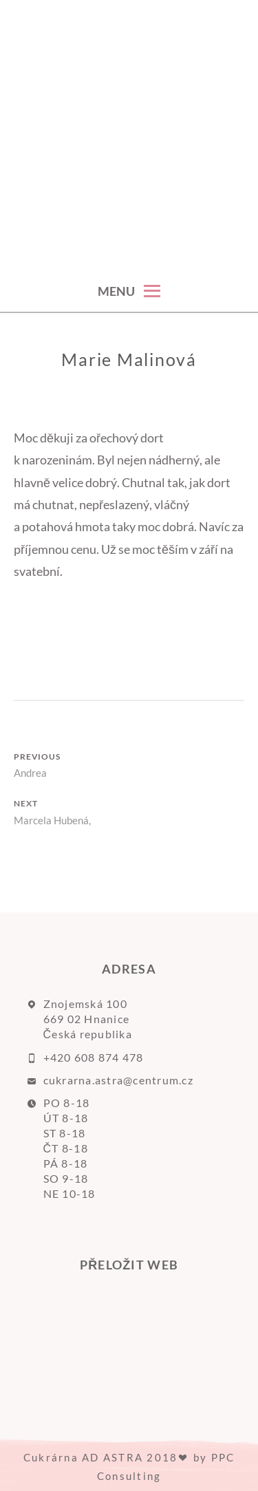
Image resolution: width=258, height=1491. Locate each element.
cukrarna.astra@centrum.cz (118, 1079)
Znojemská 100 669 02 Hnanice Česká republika (87, 1018)
